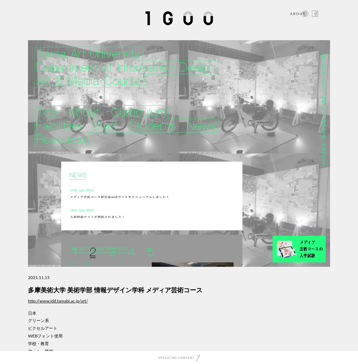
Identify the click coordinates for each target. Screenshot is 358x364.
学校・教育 (38, 343)
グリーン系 (38, 320)
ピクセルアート (42, 328)
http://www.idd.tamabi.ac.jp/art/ (58, 301)
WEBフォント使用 (45, 335)
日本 (32, 313)
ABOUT (298, 14)
